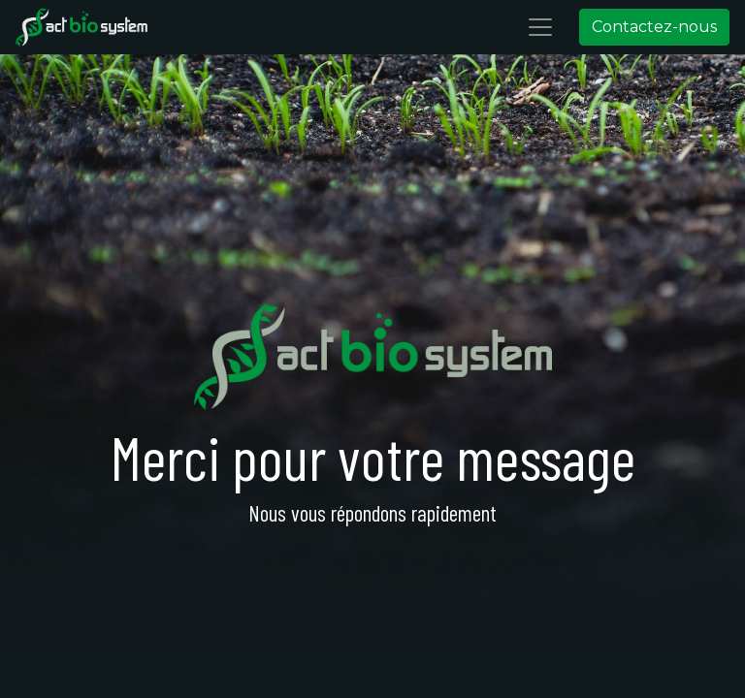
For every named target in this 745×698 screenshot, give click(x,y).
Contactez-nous (654, 26)
